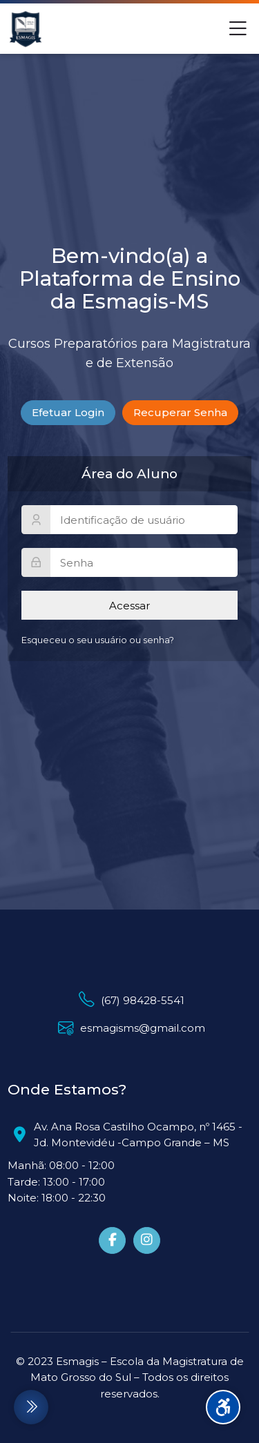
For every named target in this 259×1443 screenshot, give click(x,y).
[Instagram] (146, 1240)
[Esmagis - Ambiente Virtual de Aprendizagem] (25, 29)
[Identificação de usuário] (129, 519)
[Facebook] (112, 1240)
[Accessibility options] (223, 1407)
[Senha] (129, 562)
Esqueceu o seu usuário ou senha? (97, 640)
